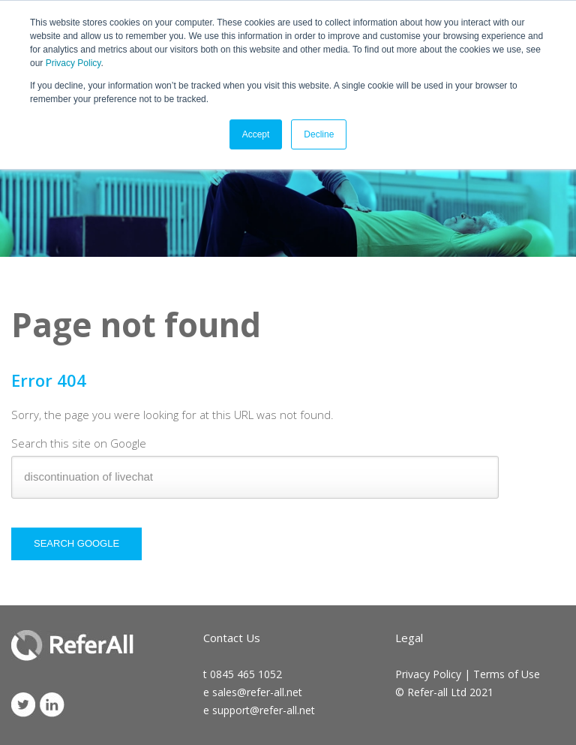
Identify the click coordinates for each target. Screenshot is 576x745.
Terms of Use (506, 674)
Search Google (76, 543)
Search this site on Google (78, 443)
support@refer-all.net (263, 710)
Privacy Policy (73, 63)
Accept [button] (256, 134)
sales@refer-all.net (257, 692)
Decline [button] (319, 134)
